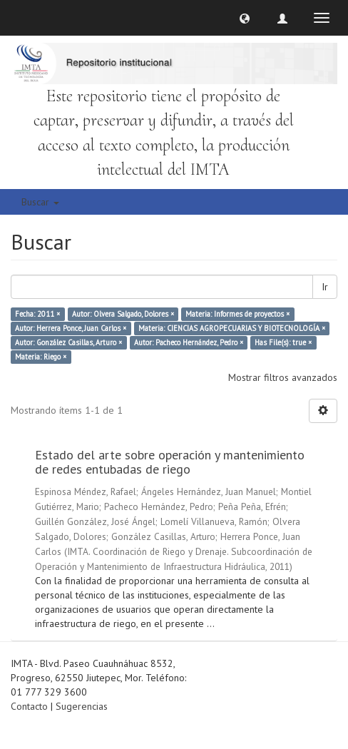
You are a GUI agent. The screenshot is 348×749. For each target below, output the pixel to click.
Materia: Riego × (40, 357)
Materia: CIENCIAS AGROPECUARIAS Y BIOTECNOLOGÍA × (231, 328)
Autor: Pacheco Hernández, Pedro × (188, 342)
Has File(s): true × (283, 342)
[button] (244, 18)
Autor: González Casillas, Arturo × (68, 342)
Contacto (29, 706)
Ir (325, 286)
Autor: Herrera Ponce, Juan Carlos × (70, 328)
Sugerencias (82, 706)
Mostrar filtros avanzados (282, 377)
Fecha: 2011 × (37, 314)
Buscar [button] (40, 201)
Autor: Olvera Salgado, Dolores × (123, 314)
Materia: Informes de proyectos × (237, 314)
